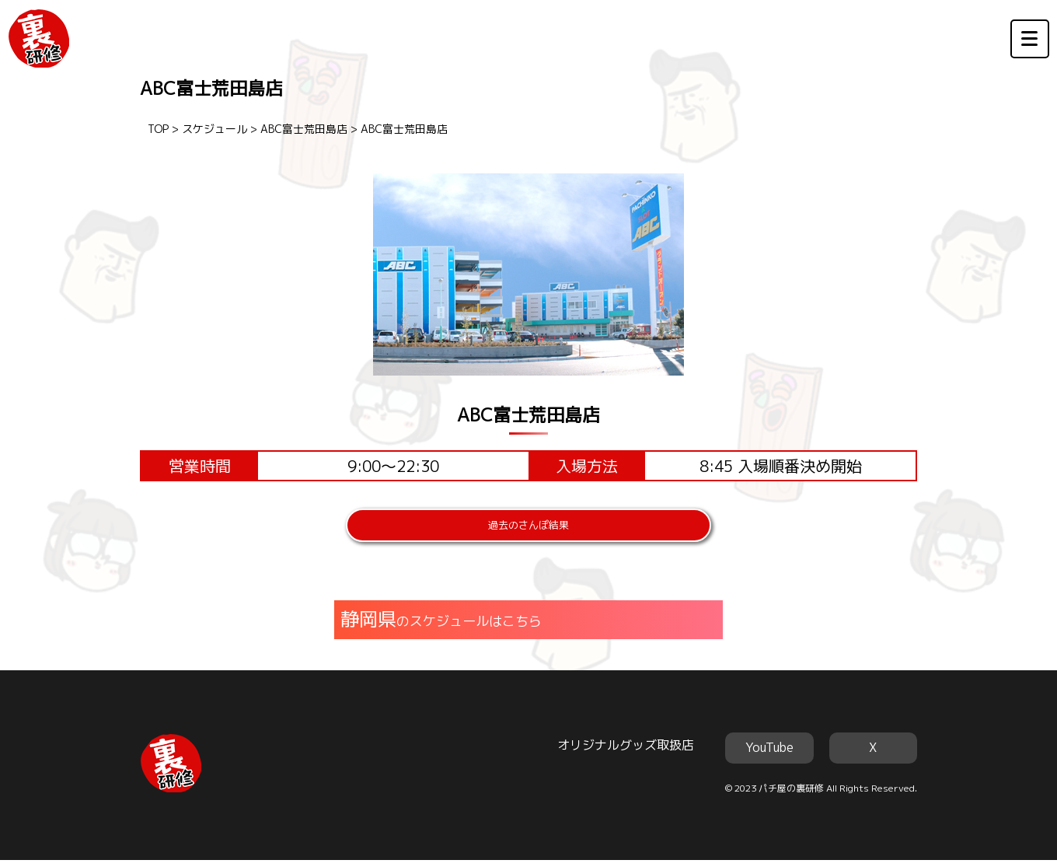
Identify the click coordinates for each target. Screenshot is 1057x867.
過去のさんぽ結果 (528, 528)
